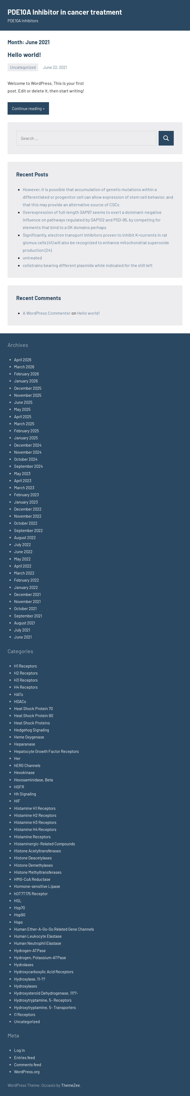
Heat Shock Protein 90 (33, 715)
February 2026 (26, 373)
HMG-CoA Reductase (32, 878)
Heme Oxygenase (29, 736)
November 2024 (27, 451)
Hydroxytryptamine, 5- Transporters (45, 1006)
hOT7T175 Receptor (31, 893)
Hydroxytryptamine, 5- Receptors (42, 999)
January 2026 (26, 380)
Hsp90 (19, 914)
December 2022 (27, 508)
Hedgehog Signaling (31, 729)
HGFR (19, 786)
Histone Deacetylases (33, 857)
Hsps (18, 921)
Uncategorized (23, 67)
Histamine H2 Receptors (35, 814)
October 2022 (25, 522)
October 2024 (25, 458)
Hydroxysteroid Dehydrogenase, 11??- (46, 992)
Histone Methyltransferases (37, 871)
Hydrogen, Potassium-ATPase (40, 957)
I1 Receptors (24, 1013)
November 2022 (27, 515)
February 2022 (26, 579)
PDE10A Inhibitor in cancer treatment (70, 11)
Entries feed (24, 1057)
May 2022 (22, 558)
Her (17, 757)
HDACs (20, 700)
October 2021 (25, 608)
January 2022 (26, 586)
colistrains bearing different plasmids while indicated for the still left (88, 264)
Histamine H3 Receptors (35, 821)
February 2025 (26, 430)
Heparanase (24, 743)
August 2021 (24, 622)
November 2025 (27, 394)
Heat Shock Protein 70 (33, 707)
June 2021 (23, 636)
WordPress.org (27, 1071)
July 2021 (22, 629)
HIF (17, 800)
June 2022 (23, 551)
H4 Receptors (26, 686)
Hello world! (23, 54)
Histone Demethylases (33, 864)
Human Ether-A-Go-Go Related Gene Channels (54, 928)
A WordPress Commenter (47, 312)
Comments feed (27, 1064)
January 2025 (26, 437)
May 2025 (22, 409)
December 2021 (27, 593)
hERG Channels (27, 764)
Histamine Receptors (32, 836)
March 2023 (24, 487)
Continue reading (27, 107)
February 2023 (26, 494)
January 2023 (26, 501)
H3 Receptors (26, 679)
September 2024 (28, 465)
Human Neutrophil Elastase (37, 942)
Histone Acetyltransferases (37, 850)
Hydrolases (23, 964)
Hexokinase (24, 772)
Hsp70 (19, 907)
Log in (19, 1049)
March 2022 (24, 572)
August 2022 (25, 536)
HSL (18, 900)
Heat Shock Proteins (32, 722)
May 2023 (22, 472)
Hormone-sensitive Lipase (37, 886)
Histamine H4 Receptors (35, 829)
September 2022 (28, 529)
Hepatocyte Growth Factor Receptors (46, 750)
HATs (18, 693)
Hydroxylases (25, 985)
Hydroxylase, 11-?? (29, 978)
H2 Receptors (26, 672)
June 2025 (23, 401)
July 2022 (22, 543)
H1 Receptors (25, 665)
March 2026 (24, 366)
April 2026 (22, 359)
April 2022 (22, 565)
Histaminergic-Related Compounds (44, 843)
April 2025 (22, 416)
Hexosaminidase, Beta (33, 779)
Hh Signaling (25, 793)
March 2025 (24, 423)
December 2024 (27, 444)
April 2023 (22, 480)
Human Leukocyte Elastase (38, 935)
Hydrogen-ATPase (30, 949)
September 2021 (28, 615)
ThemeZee (70, 1084)
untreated (32, 257)
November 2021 (27, 600)
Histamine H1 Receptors (34, 807)
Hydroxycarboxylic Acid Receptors (43, 971)
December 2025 (27, 387)
